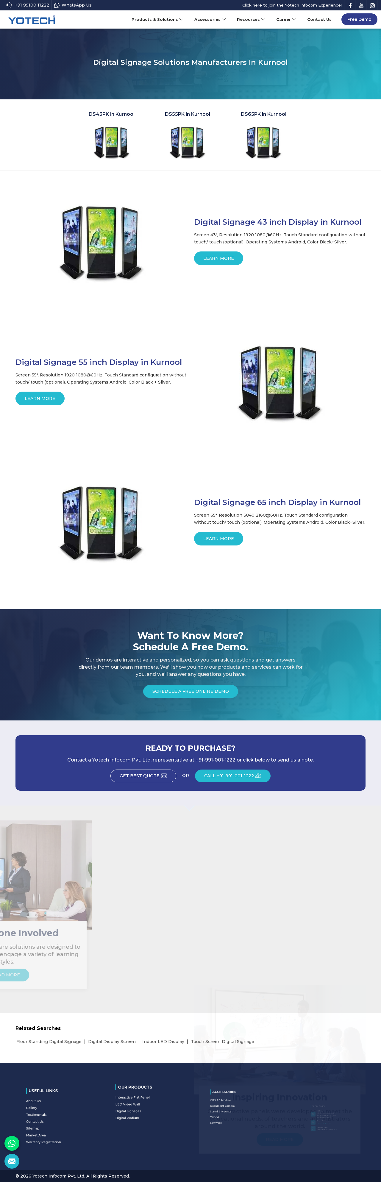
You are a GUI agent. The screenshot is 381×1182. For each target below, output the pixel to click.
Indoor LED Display (163, 1041)
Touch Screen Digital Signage (222, 1041)
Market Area (47, 1125)
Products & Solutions (158, 19)
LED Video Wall (137, 1104)
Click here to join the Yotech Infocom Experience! (292, 5)
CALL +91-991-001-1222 (237, 777)
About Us (46, 1110)
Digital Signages (138, 1107)
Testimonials (47, 1116)
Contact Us (319, 19)
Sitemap (46, 1122)
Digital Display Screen (112, 1041)
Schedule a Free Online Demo (190, 693)
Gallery (45, 1113)
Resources (251, 19)
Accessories (210, 19)
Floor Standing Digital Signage (49, 1041)
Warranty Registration (51, 1128)
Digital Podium (137, 1110)
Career (286, 19)
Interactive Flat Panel (140, 1100)
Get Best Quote (148, 777)
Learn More (218, 260)
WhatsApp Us (73, 5)
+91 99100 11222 (27, 5)
